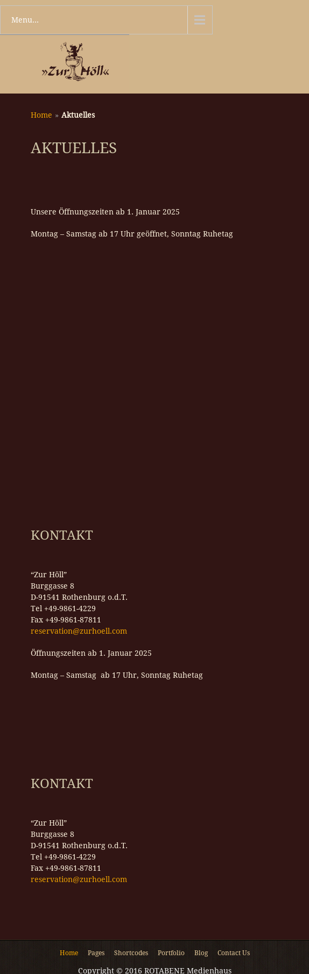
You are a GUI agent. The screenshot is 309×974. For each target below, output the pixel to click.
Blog (201, 953)
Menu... (25, 20)
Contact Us (233, 953)
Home (41, 115)
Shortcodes (131, 953)
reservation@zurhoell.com (79, 631)
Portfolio (171, 953)
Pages (96, 953)
